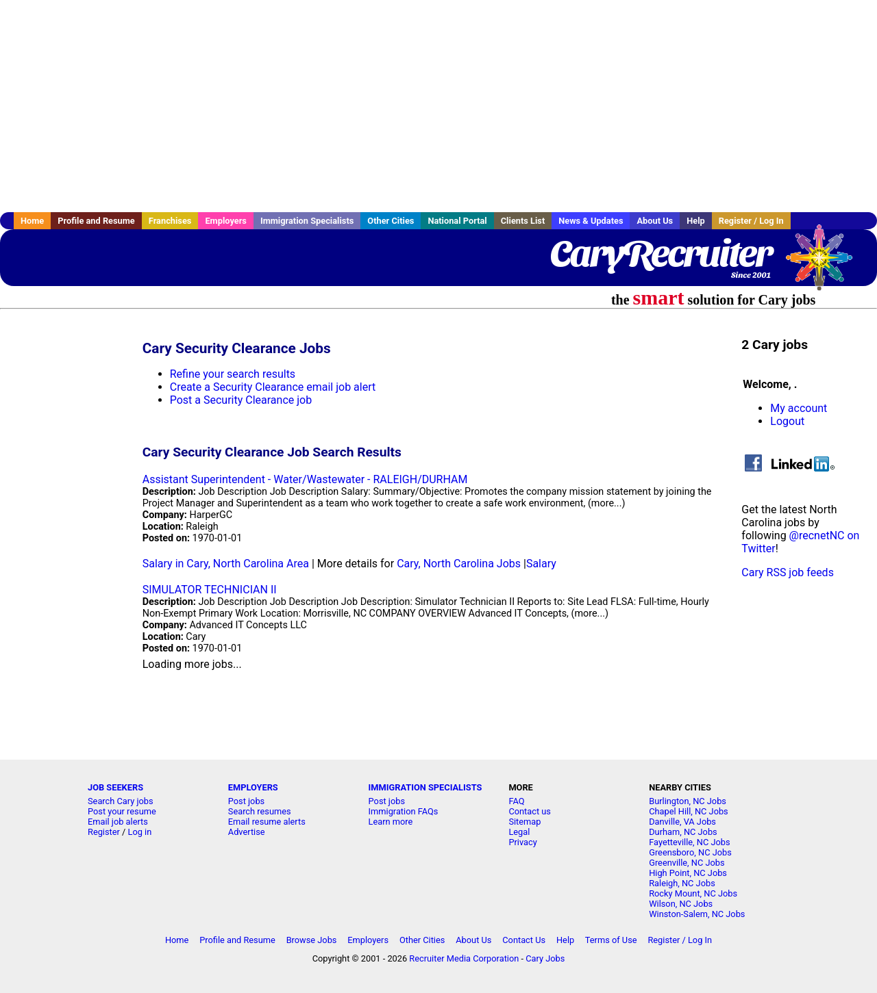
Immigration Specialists (307, 221)
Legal (519, 832)
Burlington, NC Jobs (687, 801)
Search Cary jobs (120, 801)
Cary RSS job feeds (787, 572)
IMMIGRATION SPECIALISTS (425, 787)
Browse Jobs (311, 940)
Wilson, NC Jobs (681, 904)
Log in (140, 832)
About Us (655, 221)
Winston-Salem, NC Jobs (697, 914)
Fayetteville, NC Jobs (689, 842)
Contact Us (523, 940)
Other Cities (390, 221)
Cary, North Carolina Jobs (459, 563)
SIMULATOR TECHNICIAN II (210, 589)
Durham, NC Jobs (683, 832)
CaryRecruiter (660, 253)
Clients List (523, 221)
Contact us (529, 811)
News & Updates (590, 221)
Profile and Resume (96, 221)
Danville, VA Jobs (682, 821)
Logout (787, 421)
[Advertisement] (438, 106)
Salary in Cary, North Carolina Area (226, 563)
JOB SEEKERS (115, 787)
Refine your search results (232, 374)
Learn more (391, 821)
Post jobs (246, 801)
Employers (226, 221)
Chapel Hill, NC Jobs (688, 811)
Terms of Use (611, 940)
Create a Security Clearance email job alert (272, 387)
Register (104, 832)
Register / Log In (751, 221)
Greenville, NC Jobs (686, 862)
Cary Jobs (545, 958)
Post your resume (122, 811)
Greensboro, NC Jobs (690, 852)
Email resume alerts (267, 821)
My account (798, 408)
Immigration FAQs (403, 811)
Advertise (246, 832)
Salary (541, 563)
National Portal (457, 221)
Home (32, 221)
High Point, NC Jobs (688, 873)
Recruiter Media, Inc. (825, 264)
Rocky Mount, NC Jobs (693, 893)
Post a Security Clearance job (241, 400)
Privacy (522, 842)
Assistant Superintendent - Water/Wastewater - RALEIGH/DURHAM (305, 479)
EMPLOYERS (253, 787)
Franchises (170, 221)
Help (696, 221)
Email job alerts (118, 821)
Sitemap (524, 821)
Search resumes (259, 811)
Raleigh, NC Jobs (682, 883)
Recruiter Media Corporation (464, 958)
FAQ (516, 801)
